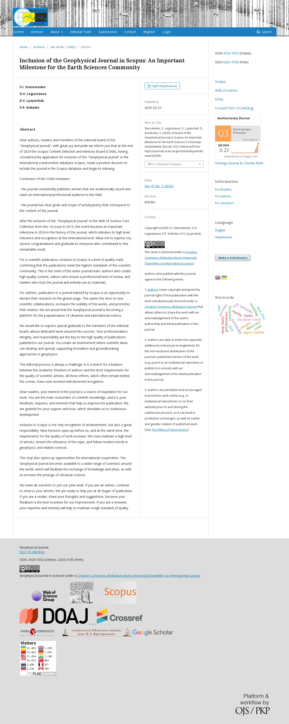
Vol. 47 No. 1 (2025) (62, 47)
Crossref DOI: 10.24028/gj (234, 108)
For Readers (223, 189)
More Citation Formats (164, 164)
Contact (130, 32)
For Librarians (224, 203)
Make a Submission (232, 258)
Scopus (220, 81)
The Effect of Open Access (170, 430)
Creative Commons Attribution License (171, 307)
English (220, 230)
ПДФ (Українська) (164, 86)
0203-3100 (231, 62)
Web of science (226, 90)
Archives (37, 32)
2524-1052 (231, 53)
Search (266, 32)
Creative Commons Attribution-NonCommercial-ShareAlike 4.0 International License (171, 257)
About (55, 32)
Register (149, 32)
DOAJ (219, 99)
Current (18, 32)
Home (24, 47)
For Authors (223, 196)
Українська (223, 237)
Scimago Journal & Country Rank (239, 160)
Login (167, 32)
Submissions (108, 32)
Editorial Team (80, 32)
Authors (152, 290)
